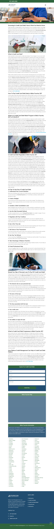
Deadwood (11, 473)
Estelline (11, 480)
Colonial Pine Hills (12, 466)
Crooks (10, 469)
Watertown (37, 474)
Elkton (10, 479)
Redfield (36, 450)
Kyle (23, 459)
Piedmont (37, 438)
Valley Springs (38, 467)
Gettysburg (24, 443)
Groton (23, 447)
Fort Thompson (25, 438)
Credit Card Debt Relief (33, 502)
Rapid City (37, 447)
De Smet (11, 471)
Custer (10, 470)
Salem (36, 453)
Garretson (24, 441)
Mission (23, 473)
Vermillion (37, 469)
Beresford (11, 450)
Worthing (37, 481)
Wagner (36, 473)
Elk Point (11, 477)
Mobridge (24, 476)
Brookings (11, 457)
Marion (23, 467)
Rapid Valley (37, 449)
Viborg (36, 470)
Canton (10, 459)
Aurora (10, 446)
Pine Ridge (37, 441)
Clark (10, 463)
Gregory (23, 446)
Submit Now (27, 387)
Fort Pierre (11, 486)
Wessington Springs (39, 477)
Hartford (24, 450)
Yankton (36, 483)
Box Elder (11, 453)
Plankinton (37, 443)
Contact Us (31, 506)
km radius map (27, 409)
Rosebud (36, 451)
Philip (23, 486)
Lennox (23, 464)
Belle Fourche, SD (13, 518)
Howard (23, 454)
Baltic (10, 447)
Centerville (11, 460)
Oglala (23, 481)
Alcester (10, 441)
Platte (36, 444)
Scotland (37, 454)
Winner (36, 480)
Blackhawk (11, 451)
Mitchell (23, 474)
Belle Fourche (13, 22)
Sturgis (36, 461)
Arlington (11, 444)
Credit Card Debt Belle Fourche (23, 22)
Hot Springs (24, 453)
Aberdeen (11, 438)
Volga (36, 471)
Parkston (24, 484)
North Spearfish (25, 480)
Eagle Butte (11, 476)
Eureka (10, 481)
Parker (23, 483)
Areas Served (31, 504)
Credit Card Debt (32, 500)
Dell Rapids (11, 474)
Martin (23, 469)
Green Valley (24, 444)
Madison (23, 466)
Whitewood (37, 479)
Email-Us (12, 516)
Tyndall (36, 466)
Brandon (11, 454)
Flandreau (11, 484)
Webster (36, 476)
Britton (10, 456)
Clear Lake (11, 464)
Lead (23, 461)
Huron (23, 456)
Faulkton (11, 483)
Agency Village (12, 440)
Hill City (23, 451)
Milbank (23, 470)
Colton (10, 467)
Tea (35, 464)
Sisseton (36, 457)
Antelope (11, 443)
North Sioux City (25, 479)
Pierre (36, 440)
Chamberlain (11, 461)
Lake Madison (24, 460)
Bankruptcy (31, 498)
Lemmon (23, 463)
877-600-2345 (13, 1)
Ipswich (23, 457)
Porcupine (37, 446)
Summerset (37, 463)
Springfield (37, 460)
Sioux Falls (37, 456)
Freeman (24, 440)
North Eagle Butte (25, 477)
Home (9, 22)
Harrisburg (24, 449)
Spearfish (37, 459)
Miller (23, 471)
